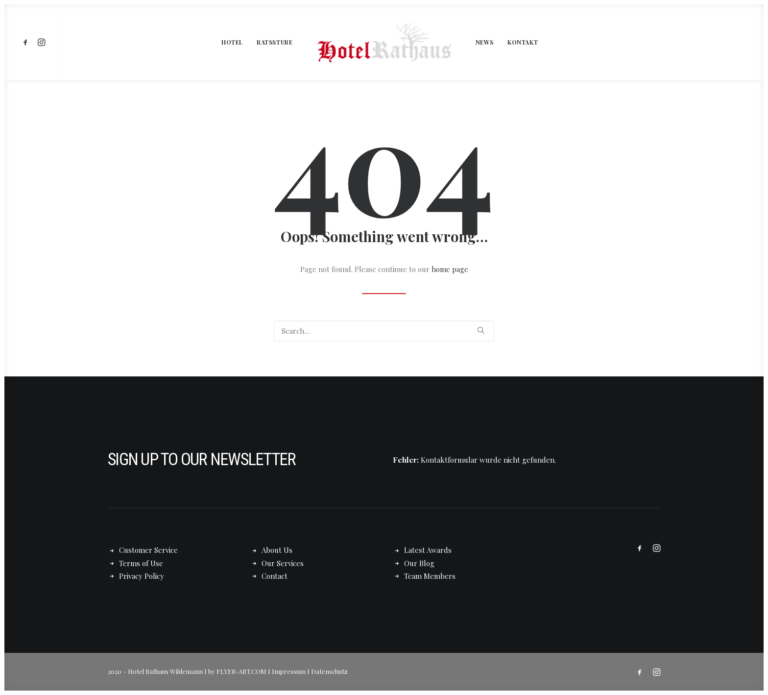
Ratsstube (274, 42)
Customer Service (148, 550)
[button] (27, 42)
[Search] (384, 331)
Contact (275, 576)
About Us (277, 550)
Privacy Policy (141, 576)
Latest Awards (428, 550)
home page (450, 269)
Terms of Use (141, 563)
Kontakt (522, 42)
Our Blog (419, 563)
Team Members (430, 576)
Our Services (283, 563)
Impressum (289, 671)
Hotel (232, 42)
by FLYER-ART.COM (237, 671)
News (485, 42)
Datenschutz (329, 671)
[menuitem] (27, 42)
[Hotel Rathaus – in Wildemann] (384, 42)
